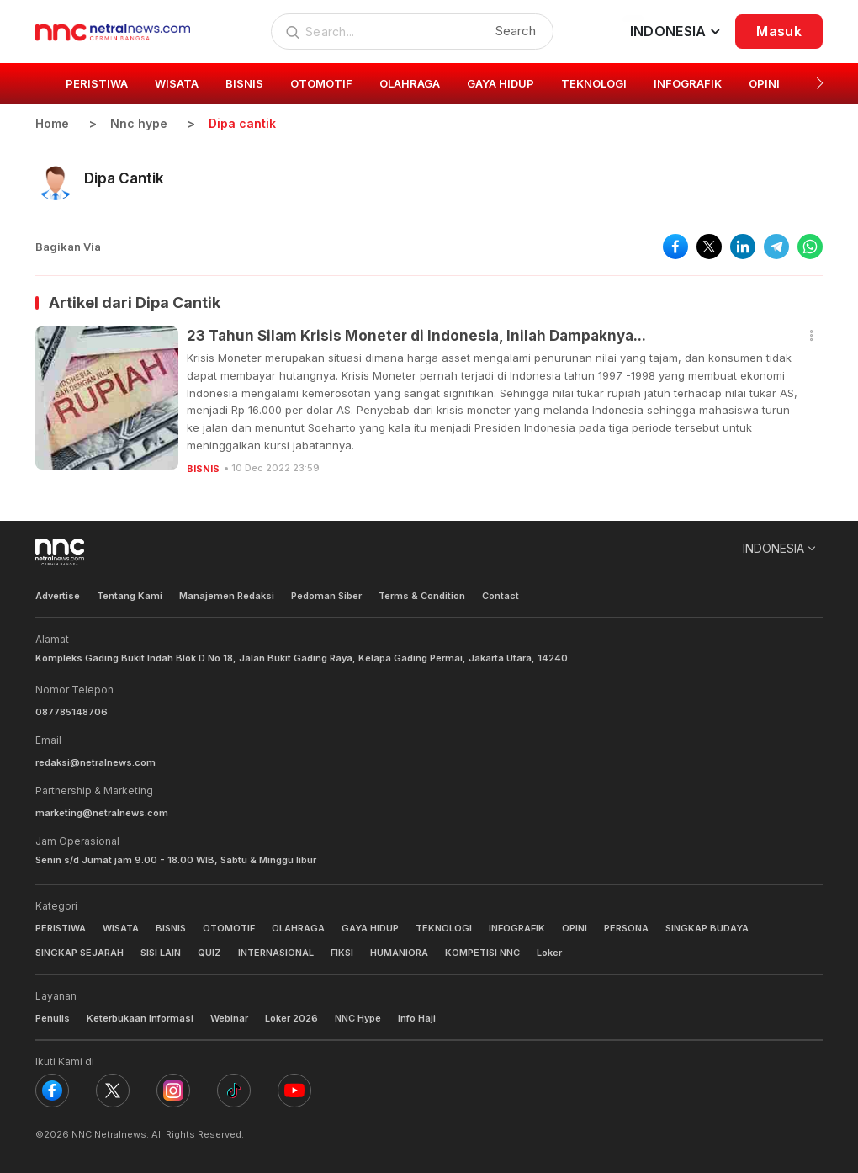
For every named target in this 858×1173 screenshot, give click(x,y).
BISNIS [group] (244, 83)
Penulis (52, 1018)
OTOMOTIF (229, 928)
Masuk (779, 31)
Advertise (57, 596)
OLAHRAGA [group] (409, 83)
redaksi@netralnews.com (95, 762)
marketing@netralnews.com (101, 813)
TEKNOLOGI (444, 928)
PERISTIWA (60, 928)
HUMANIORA (399, 952)
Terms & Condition (422, 596)
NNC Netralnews (109, 1134)
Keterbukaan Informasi (140, 1018)
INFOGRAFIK (517, 928)
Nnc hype (138, 123)
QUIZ (209, 952)
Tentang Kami (129, 596)
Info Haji (417, 1018)
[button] (819, 83)
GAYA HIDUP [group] (500, 83)
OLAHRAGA (298, 928)
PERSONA (626, 928)
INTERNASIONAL (276, 952)
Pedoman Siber (326, 596)
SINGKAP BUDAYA (707, 928)
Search (515, 31)
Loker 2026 (291, 1018)
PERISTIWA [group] (97, 83)
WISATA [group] (177, 83)
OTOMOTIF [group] (321, 83)
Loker (549, 952)
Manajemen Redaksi (226, 596)
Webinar (229, 1018)
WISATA (121, 928)
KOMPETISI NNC (482, 952)
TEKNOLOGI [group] (594, 83)
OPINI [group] (764, 83)
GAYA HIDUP (370, 928)
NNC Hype (358, 1018)
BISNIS (203, 469)
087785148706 (71, 712)
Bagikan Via (68, 246)
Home (52, 123)
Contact (500, 596)
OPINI (574, 928)
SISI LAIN (160, 952)
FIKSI (342, 952)
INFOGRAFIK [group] (688, 83)
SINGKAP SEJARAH (79, 952)
